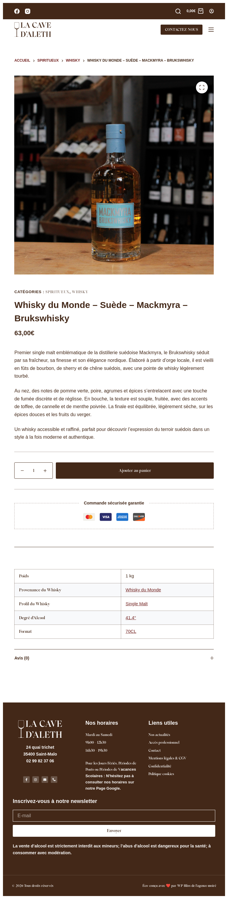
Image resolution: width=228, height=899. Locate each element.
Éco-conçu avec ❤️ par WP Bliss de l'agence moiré (179, 886)
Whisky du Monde (143, 589)
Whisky (80, 292)
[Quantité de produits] (33, 470)
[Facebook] (17, 11)
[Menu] (211, 29)
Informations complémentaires (113, 555)
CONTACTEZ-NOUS (181, 29)
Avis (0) (113, 658)
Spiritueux (57, 292)
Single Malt (137, 603)
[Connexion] (211, 11)
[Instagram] (27, 11)
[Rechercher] (178, 11)
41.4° (131, 617)
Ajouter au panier (135, 470)
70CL (131, 631)
